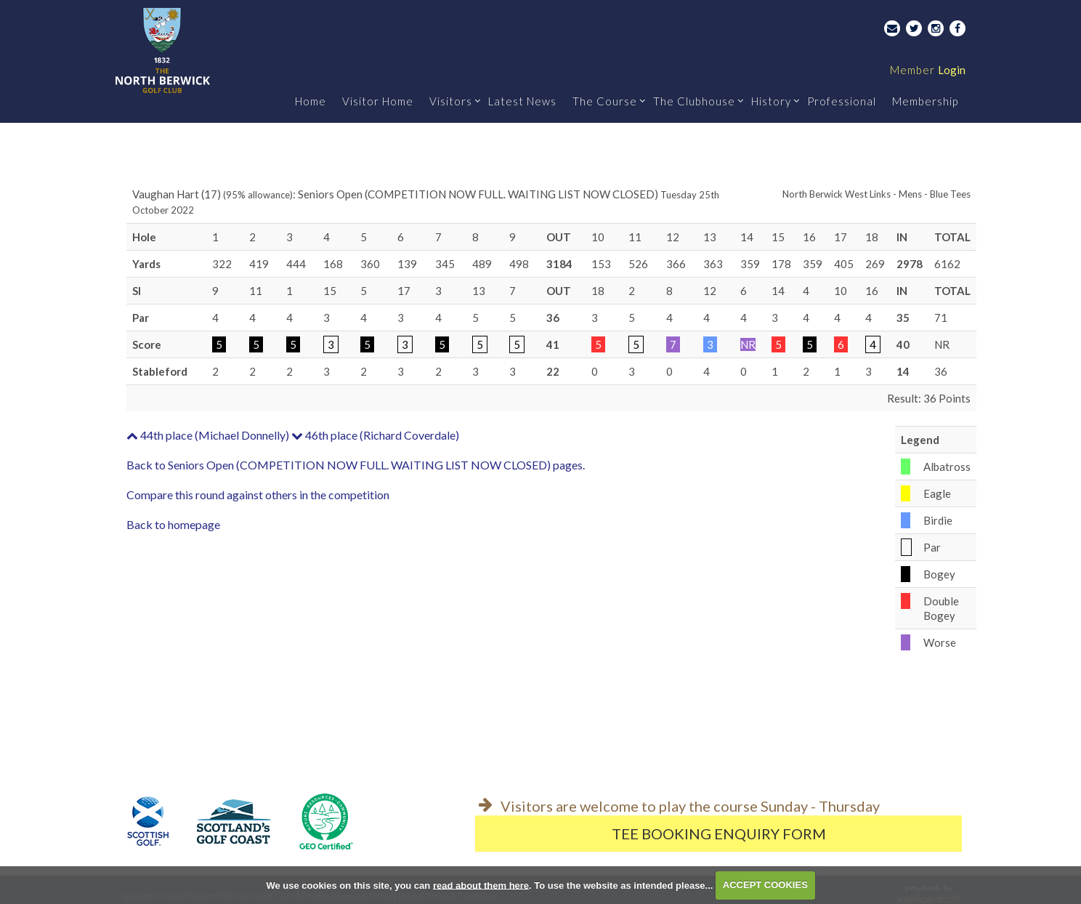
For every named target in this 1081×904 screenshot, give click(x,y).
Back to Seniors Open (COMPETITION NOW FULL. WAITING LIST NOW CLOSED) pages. (355, 465)
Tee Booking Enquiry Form (719, 833)
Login (927, 69)
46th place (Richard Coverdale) (375, 435)
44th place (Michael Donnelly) (207, 435)
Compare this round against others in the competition (257, 494)
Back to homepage (173, 524)
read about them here (481, 884)
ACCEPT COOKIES (765, 884)
